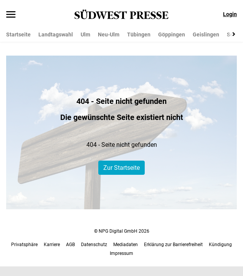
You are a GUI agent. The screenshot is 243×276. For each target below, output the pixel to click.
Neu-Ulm (108, 34)
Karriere (52, 244)
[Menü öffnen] (11, 15)
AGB (70, 244)
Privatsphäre (24, 244)
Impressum (121, 253)
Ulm (85, 34)
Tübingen (138, 34)
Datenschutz (94, 244)
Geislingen (206, 34)
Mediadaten (125, 244)
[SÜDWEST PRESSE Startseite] (121, 14)
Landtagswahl (55, 34)
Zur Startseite (121, 167)
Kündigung (220, 244)
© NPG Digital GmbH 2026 (121, 231)
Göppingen (171, 34)
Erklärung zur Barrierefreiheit (173, 244)
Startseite (18, 34)
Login (230, 14)
